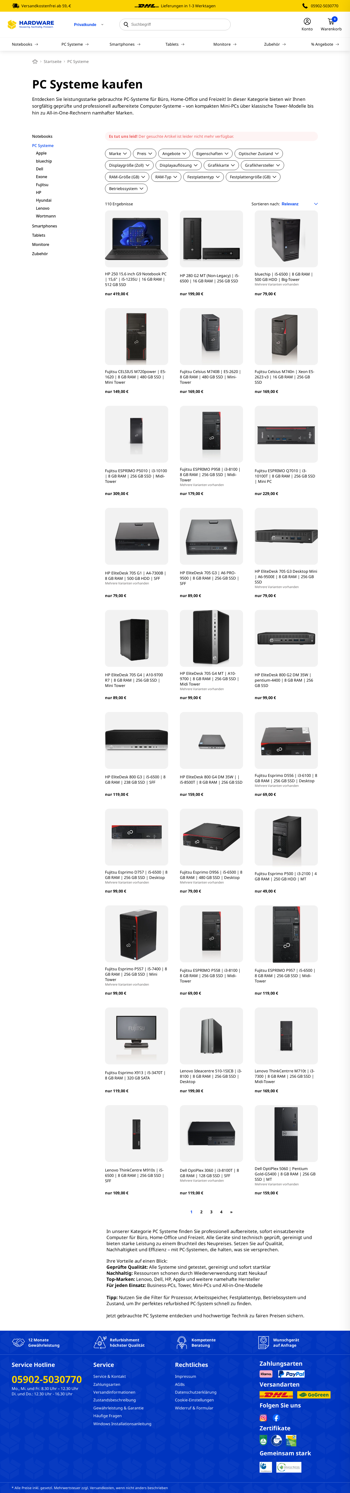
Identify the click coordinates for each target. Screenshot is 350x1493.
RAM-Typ (166, 177)
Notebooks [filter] (42, 136)
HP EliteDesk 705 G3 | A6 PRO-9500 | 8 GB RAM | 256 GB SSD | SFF (209, 578)
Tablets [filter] (38, 235)
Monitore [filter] (40, 244)
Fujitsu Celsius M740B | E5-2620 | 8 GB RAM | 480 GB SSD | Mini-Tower (210, 377)
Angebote (174, 153)
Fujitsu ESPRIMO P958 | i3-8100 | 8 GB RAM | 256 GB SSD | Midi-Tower (211, 477)
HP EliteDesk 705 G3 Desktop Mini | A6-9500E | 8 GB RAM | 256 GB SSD (286, 579)
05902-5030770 (324, 6)
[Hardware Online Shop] (31, 24)
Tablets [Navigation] (175, 44)
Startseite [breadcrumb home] (52, 61)
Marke (118, 153)
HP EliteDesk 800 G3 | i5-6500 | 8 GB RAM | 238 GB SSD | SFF (135, 779)
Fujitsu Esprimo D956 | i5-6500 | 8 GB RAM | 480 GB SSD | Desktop (211, 877)
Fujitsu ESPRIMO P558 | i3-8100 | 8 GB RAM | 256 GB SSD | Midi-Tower (210, 976)
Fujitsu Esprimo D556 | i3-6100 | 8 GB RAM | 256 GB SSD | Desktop (286, 780)
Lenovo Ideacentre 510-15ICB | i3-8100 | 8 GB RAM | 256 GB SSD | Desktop (211, 1076)
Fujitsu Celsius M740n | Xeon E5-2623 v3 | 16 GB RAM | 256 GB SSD (284, 377)
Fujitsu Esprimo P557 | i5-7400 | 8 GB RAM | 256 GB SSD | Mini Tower (136, 976)
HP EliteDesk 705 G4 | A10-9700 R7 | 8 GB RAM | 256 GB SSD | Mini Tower (134, 680)
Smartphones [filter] (44, 226)
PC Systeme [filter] (43, 145)
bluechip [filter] (44, 161)
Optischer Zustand (259, 153)
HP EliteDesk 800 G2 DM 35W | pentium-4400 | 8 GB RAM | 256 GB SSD (284, 680)
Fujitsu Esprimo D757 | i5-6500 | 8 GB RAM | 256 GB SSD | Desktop (136, 877)
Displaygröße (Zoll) (129, 165)
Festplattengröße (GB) (253, 177)
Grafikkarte (221, 165)
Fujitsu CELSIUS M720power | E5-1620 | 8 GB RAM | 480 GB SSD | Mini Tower (135, 377)
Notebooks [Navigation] (25, 44)
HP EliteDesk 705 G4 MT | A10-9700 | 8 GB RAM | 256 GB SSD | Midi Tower (211, 681)
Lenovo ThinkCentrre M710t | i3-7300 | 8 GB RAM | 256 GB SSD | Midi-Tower (285, 1076)
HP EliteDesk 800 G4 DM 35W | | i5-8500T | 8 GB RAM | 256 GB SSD (211, 779)
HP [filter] (38, 192)
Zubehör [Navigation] (275, 44)
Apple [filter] (41, 153)
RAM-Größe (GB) (127, 177)
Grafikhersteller (262, 165)
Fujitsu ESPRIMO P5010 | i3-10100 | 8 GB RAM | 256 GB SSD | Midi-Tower (136, 476)
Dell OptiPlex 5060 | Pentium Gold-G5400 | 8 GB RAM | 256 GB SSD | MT (286, 1176)
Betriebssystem (126, 188)
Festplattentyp (203, 177)
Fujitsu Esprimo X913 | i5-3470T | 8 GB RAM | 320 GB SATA (135, 1075)
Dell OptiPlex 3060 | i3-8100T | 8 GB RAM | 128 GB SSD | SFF (211, 1175)
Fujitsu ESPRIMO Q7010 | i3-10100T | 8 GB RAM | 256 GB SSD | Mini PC (285, 476)
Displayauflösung (179, 165)
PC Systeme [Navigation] (75, 44)
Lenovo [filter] (42, 208)
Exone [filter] (41, 176)
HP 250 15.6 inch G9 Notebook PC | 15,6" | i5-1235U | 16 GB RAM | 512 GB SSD (135, 279)
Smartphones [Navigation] (125, 44)
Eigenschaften (212, 153)
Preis (144, 153)
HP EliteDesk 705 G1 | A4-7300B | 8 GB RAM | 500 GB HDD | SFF (136, 577)
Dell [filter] (39, 169)
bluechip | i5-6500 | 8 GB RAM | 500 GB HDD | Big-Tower (286, 278)
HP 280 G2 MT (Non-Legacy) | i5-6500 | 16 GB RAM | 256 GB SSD (209, 278)
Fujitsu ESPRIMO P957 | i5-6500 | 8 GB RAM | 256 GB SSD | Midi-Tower (285, 976)
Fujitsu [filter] (42, 184)
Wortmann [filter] (46, 216)
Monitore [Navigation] (224, 44)
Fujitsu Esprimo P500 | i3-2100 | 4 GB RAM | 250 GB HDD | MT (286, 876)
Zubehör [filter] (40, 253)
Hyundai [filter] (44, 200)
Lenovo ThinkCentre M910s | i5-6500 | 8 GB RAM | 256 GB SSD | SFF (134, 1175)
